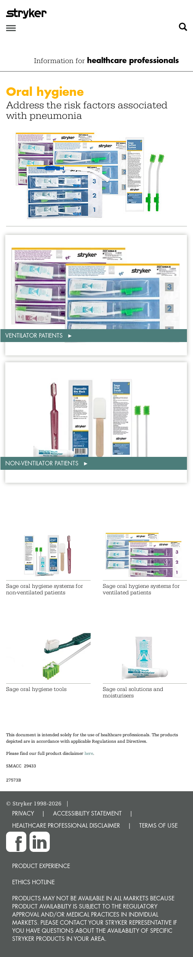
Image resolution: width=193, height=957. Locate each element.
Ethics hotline (33, 882)
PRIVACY (23, 813)
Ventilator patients (34, 335)
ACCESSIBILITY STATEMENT (87, 813)
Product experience (41, 866)
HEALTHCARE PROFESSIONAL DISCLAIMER (66, 825)
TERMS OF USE (158, 825)
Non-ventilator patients (42, 463)
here (89, 753)
